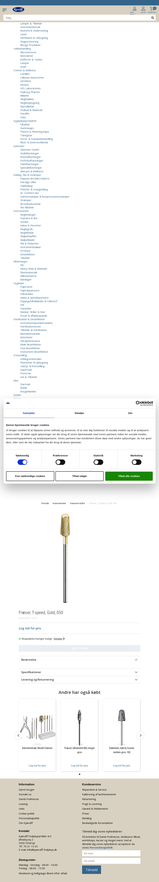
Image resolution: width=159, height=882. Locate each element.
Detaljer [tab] (79, 413)
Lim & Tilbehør (28, 377)
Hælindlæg (26, 185)
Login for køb (79, 648)
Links (22, 808)
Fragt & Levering (92, 804)
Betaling (87, 818)
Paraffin (24, 113)
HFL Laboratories (30, 88)
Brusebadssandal (30, 203)
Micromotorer (28, 52)
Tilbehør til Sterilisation (33, 330)
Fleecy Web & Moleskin (33, 268)
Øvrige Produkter (30, 45)
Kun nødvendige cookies (30, 476)
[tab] (79, 659)
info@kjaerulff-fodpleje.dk (42, 849)
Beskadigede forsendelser (97, 823)
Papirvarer (26, 286)
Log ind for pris (37, 765)
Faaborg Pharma (30, 92)
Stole (23, 66)
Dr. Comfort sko (29, 193)
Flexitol (24, 84)
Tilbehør (25, 258)
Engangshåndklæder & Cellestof (38, 301)
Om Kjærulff (26, 823)
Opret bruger (26, 789)
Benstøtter (26, 55)
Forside (45, 503)
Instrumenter (59, 503)
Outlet (17, 395)
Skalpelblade (27, 240)
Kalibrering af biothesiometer (99, 794)
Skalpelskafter (28, 236)
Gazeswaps (27, 128)
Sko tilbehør (27, 207)
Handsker (26, 308)
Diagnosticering (29, 41)
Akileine (24, 95)
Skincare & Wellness (31, 171)
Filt (22, 265)
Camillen (25, 73)
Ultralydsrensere (30, 341)
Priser (85, 813)
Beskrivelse (28, 660)
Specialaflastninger (31, 167)
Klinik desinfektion (30, 344)
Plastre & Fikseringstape (34, 131)
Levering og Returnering (37, 679)
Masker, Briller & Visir (32, 312)
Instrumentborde (30, 27)
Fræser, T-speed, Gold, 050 (102, 503)
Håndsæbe (26, 294)
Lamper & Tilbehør (31, 23)
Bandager (26, 279)
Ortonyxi (25, 250)
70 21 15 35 (30, 846)
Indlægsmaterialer (31, 359)
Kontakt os (25, 794)
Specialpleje (27, 106)
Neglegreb (26, 229)
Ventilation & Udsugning (34, 37)
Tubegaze (26, 135)
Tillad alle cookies (129, 476)
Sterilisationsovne (30, 326)
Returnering (89, 799)
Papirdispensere (30, 290)
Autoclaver (26, 337)
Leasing (23, 804)
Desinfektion (27, 254)
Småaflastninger (29, 153)
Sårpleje (25, 124)
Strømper (25, 200)
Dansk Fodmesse (29, 799)
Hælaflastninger (29, 164)
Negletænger (28, 214)
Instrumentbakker (30, 247)
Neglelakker (27, 99)
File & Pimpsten (29, 243)
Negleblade (27, 232)
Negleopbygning (29, 102)
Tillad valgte (79, 476)
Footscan (25, 373)
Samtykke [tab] (29, 413)
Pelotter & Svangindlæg (34, 189)
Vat (22, 304)
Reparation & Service (94, 789)
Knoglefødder (28, 391)
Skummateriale (28, 272)
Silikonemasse (28, 276)
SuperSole (26, 369)
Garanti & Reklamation (95, 808)
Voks (23, 117)
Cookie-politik (26, 813)
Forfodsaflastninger (31, 160)
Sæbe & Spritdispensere (34, 297)
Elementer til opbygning (34, 362)
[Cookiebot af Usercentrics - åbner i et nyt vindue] (138, 403)
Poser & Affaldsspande (33, 315)
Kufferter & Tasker (31, 59)
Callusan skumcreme (32, 77)
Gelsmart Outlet (29, 149)
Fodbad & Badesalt (31, 110)
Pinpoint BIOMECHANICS (34, 178)
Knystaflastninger (30, 156)
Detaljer (59, 638)
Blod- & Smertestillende (34, 142)
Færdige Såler (28, 182)
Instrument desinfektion (34, 351)
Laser (23, 34)
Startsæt (25, 384)
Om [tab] (130, 413)
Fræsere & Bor (29, 218)
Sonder (24, 221)
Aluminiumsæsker (30, 333)
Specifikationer (31, 672)
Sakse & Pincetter (30, 225)
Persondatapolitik (29, 818)
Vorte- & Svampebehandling (36, 138)
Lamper (24, 63)
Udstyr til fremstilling (32, 366)
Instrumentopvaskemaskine (36, 323)
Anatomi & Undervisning (34, 30)
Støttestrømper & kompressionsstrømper (45, 196)
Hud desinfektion (30, 348)
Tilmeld (91, 870)
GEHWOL (25, 81)
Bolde (23, 387)
